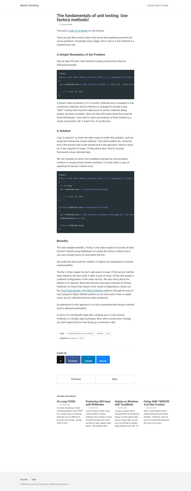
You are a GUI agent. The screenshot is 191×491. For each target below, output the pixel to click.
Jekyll (52, 484)
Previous (76, 406)
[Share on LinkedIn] (89, 387)
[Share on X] (61, 387)
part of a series (80, 30)
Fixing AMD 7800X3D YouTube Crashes (156, 431)
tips (108, 363)
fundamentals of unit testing (80, 363)
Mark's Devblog (29, 5)
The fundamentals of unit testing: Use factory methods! (92, 17)
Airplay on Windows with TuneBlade (126, 431)
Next (115, 406)
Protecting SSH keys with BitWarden (98, 431)
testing (100, 363)
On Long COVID (66, 429)
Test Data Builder (110, 312)
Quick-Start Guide (157, 5)
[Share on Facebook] (74, 387)
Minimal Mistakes (64, 484)
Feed (34, 480)
